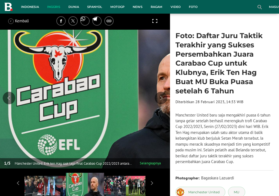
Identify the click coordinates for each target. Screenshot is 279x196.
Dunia (73, 7)
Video (176, 7)
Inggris (53, 7)
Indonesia (30, 7)
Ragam (156, 7)
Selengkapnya (150, 163)
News (137, 7)
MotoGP (117, 7)
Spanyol (94, 7)
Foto (193, 7)
